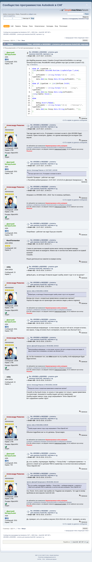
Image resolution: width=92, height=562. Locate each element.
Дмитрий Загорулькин (10, 53)
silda (9, 267)
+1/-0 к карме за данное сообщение (74, 120)
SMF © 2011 (45, 555)
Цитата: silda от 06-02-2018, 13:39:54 (37, 291)
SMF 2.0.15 (38, 555)
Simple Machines (54, 555)
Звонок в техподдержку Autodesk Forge (75, 18)
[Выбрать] (35, 64)
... (16, 40)
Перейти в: (66, 542)
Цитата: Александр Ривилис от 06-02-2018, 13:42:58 (42, 384)
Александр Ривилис (15, 125)
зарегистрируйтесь (9, 16)
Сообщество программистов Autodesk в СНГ (33, 5)
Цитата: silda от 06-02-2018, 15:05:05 (37, 425)
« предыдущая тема (70, 37)
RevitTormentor (13, 240)
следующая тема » (83, 37)
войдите (31, 14)
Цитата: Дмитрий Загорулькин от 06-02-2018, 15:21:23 (42, 482)
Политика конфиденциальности (47, 557)
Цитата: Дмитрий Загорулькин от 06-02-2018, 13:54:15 (42, 346)
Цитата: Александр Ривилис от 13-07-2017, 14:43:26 (42, 170)
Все (19, 40)
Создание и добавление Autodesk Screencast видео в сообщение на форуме (49, 147)
